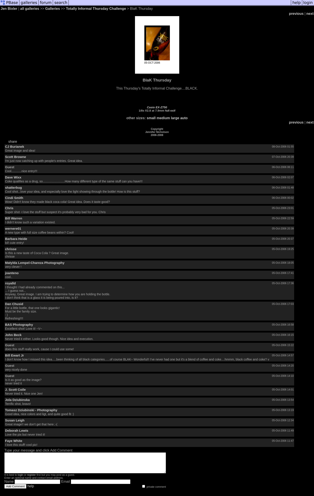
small (151, 118)
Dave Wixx (13, 177)
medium (163, 118)
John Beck (13, 335)
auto (184, 118)
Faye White (13, 441)
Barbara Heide (16, 239)
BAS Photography (19, 324)
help (30, 490)
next (310, 13)
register (31, 478)
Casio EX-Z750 (157, 107)
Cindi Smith (14, 198)
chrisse (11, 249)
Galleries (52, 8)
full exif (170, 110)
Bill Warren (13, 218)
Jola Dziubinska (17, 400)
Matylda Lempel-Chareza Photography (35, 263)
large (175, 118)
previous (296, 13)
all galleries (29, 8)
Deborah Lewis (16, 430)
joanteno (12, 273)
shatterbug (13, 187)
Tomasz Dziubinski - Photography (31, 410)
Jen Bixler (9, 8)
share (12, 141)
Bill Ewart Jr (14, 355)
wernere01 (13, 228)
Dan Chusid (14, 304)
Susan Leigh (14, 420)
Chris (9, 208)
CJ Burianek (14, 146)
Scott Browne (15, 157)
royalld (10, 283)
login (20, 478)
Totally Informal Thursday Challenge (96, 8)
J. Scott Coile (15, 389)
